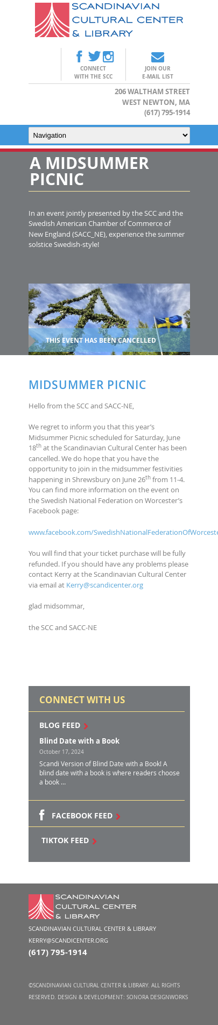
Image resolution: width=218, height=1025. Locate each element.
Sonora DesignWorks (157, 997)
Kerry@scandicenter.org (104, 585)
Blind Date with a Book (79, 741)
